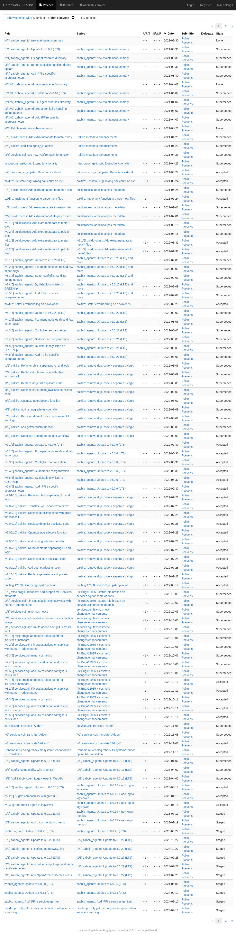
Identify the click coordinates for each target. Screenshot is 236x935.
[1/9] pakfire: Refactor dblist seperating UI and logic (37, 365)
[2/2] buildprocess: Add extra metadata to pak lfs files (38, 216)
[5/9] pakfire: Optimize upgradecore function (32, 400)
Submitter (188, 33)
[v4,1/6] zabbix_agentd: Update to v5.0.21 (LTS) (34, 312)
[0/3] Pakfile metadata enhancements (28, 128)
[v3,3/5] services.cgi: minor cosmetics (28, 699)
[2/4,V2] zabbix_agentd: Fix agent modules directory (37, 102)
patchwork (85, 930)
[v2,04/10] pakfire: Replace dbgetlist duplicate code (36, 523)
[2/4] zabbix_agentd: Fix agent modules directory (35, 58)
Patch (8, 33)
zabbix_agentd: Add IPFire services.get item (32, 901)
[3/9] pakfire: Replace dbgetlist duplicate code (33, 383)
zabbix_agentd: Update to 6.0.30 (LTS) (29, 884)
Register (205, 5)
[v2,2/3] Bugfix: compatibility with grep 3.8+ (31, 796)
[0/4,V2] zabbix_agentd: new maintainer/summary (35, 84)
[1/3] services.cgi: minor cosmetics (26, 611)
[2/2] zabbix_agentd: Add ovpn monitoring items (34, 822)
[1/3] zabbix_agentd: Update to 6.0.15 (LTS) (32, 761)
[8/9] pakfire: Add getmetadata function (29, 427)
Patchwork (11, 5)
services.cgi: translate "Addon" (23, 725)
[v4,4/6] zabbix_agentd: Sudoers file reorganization (36, 339)
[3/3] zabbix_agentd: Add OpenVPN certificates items (38, 875)
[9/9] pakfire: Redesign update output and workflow (36, 435)
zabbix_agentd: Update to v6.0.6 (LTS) (101, 444)
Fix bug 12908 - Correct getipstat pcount (30, 585)
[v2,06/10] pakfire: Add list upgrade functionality (34, 541)
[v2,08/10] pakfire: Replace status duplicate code (35, 558)
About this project (92, 5)
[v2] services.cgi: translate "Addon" (26, 734)
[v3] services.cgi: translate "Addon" (26, 743)
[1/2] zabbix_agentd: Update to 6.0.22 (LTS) (32, 840)
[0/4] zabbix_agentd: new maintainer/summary (33, 40)
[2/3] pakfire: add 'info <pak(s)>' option (28, 146)
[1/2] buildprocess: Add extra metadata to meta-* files (38, 189)
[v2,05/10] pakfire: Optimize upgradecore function (35, 532)
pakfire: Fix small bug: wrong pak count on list (33, 181)
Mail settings (225, 5)
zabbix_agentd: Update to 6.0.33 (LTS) (29, 892)
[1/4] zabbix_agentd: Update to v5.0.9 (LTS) (32, 49)
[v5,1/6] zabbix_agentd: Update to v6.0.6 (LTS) (34, 444)
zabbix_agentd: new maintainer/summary (103, 49)
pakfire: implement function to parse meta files (33, 198)
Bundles (66, 5)
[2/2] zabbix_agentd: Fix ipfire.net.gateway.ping (34, 848)
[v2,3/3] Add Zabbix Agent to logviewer (28, 804)
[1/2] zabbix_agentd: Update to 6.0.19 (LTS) (32, 813)
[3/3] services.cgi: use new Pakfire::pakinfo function (37, 154)
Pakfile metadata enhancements (97, 137)
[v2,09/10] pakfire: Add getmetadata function (32, 567)
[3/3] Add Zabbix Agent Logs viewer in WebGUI (34, 778)
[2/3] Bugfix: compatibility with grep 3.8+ (29, 769)
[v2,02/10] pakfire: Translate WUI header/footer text (37, 506)
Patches (46, 5)
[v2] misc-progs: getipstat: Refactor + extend (32, 172)
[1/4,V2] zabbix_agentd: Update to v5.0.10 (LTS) (35, 93)
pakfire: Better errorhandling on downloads (31, 304)
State (219, 33)
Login (190, 5)
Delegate (207, 33)
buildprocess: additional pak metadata (101, 189)
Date (170, 33)
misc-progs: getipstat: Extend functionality (30, 163)
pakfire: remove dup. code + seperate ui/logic (105, 365)
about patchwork (147, 930)
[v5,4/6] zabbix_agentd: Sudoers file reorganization (36, 471)
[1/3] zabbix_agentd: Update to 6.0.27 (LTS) (32, 857)
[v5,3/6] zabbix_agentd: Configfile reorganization (35, 462)
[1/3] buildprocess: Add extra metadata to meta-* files (38, 137)
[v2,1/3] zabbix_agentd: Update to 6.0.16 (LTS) (34, 787)
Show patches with (19, 17)
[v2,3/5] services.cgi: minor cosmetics (28, 655)
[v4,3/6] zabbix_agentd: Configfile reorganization (35, 330)
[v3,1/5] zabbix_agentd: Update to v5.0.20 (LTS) (34, 260)
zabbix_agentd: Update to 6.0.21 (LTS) (29, 831)
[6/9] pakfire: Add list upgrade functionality (30, 409)
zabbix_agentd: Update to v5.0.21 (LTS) (102, 312)
